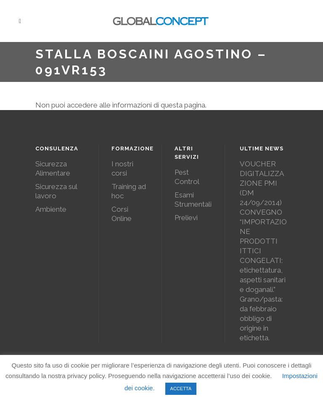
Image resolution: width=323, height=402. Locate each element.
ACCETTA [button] (181, 388)
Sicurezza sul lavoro (56, 191)
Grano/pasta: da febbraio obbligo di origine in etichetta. (261, 318)
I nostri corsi (122, 168)
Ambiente (50, 209)
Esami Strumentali (193, 199)
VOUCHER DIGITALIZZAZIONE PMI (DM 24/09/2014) (262, 183)
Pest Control (187, 177)
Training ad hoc (128, 191)
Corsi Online (121, 214)
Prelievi (186, 217)
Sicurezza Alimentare (52, 168)
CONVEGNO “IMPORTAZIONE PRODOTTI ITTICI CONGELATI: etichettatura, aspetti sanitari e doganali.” (263, 251)
